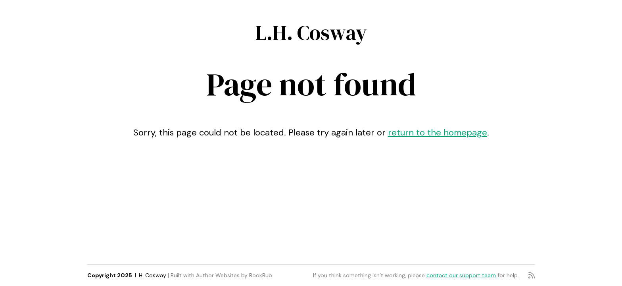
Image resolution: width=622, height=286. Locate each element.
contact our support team (461, 275)
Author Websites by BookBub (234, 275)
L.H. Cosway (311, 32)
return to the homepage (437, 132)
